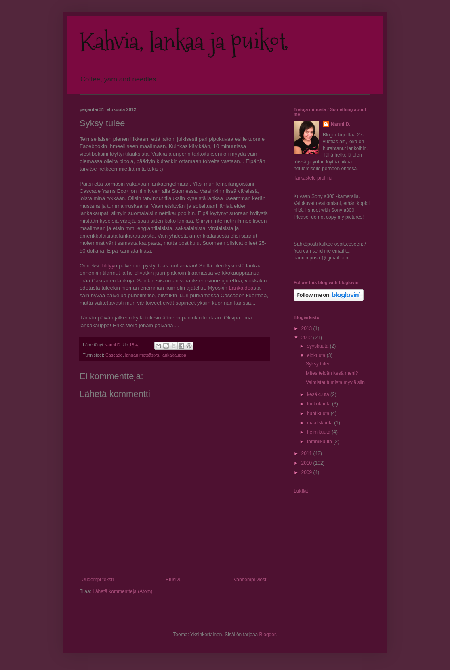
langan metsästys (142, 355)
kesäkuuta (318, 394)
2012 (307, 337)
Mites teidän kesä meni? (332, 373)
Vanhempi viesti (250, 579)
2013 (307, 328)
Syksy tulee (318, 364)
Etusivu (173, 579)
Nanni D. (341, 124)
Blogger (267, 634)
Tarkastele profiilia (313, 178)
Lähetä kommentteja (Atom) (122, 591)
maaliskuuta (320, 423)
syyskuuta (318, 346)
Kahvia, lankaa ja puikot (183, 41)
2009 (307, 472)
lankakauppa (174, 355)
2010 (307, 463)
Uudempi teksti (98, 579)
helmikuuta (319, 432)
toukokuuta (319, 404)
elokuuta (317, 355)
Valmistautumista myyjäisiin (335, 382)
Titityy (107, 266)
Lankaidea (241, 288)
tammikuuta (320, 442)
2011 (307, 453)
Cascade (114, 355)
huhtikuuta (319, 413)
